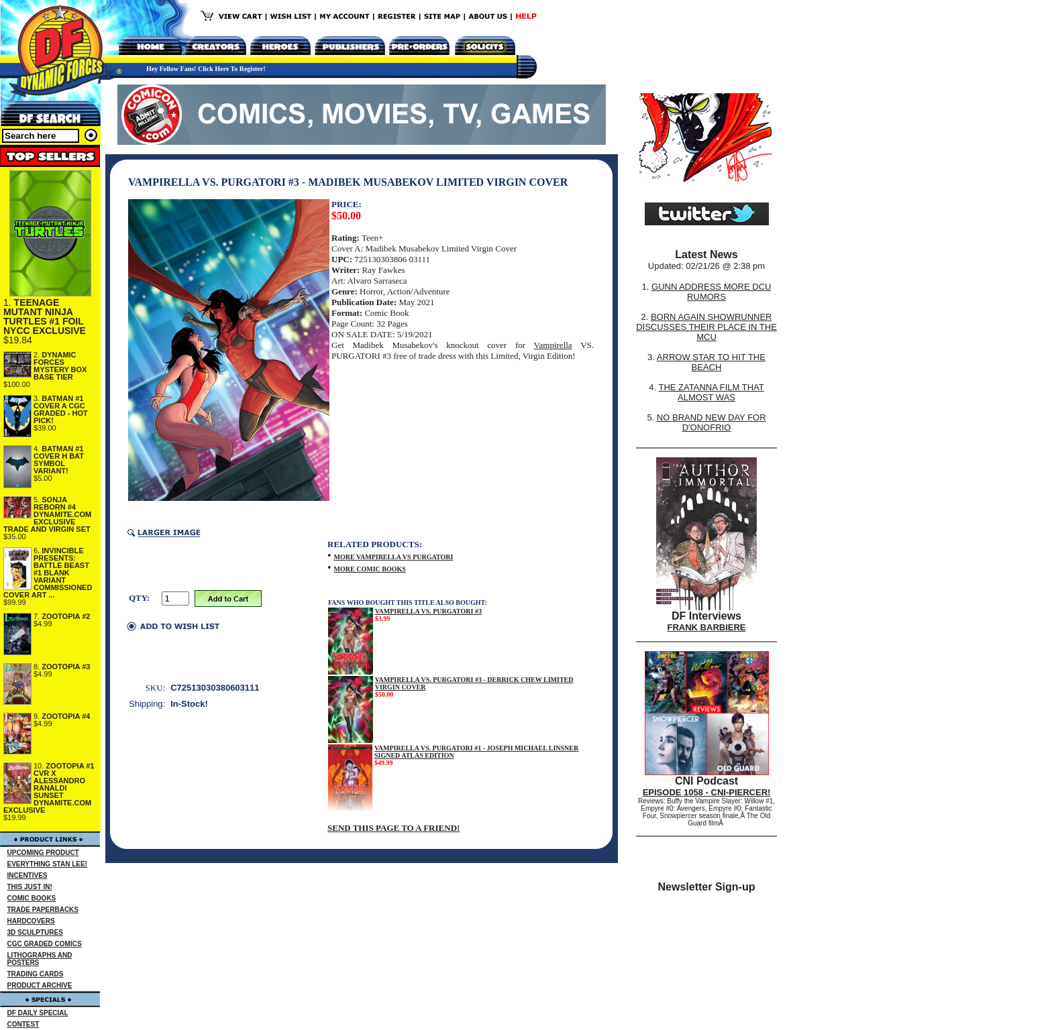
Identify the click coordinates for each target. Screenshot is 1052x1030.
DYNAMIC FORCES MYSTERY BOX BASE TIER (60, 366)
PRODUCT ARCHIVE (39, 985)
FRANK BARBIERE (707, 627)
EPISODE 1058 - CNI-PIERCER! (707, 792)
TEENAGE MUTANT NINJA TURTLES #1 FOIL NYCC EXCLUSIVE (44, 316)
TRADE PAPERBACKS (43, 909)
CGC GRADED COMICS (44, 944)
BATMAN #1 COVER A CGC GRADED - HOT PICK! (61, 409)
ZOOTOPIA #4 (66, 716)
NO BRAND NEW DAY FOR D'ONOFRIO (711, 422)
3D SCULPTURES (35, 932)
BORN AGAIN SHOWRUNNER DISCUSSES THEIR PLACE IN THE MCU (706, 327)
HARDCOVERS (31, 921)
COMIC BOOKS (31, 898)
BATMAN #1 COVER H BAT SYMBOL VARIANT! (59, 460)
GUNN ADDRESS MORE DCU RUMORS (711, 292)
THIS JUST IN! (29, 887)
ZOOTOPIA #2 (66, 616)
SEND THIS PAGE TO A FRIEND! (393, 828)
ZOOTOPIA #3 (66, 667)
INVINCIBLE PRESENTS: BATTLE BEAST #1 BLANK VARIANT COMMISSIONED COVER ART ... (47, 573)
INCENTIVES (27, 875)
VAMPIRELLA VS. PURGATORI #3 (428, 611)
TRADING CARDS (35, 974)
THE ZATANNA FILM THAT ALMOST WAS (711, 392)
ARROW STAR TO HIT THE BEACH (711, 362)
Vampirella (553, 345)
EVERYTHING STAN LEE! (47, 864)
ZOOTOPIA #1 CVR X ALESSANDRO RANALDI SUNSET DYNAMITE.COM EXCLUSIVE (49, 788)
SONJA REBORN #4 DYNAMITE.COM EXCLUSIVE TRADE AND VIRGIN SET (47, 514)
